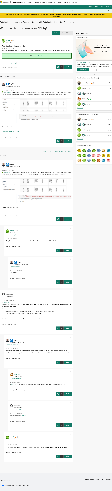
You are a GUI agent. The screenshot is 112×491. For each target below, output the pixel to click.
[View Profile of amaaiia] (8, 40)
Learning (66, 2)
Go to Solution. (39, 56)
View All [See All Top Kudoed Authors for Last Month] (80, 139)
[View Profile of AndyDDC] (11, 84)
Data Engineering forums (10, 22)
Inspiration (36, 2)
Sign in (96, 6)
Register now (56, 16)
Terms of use (99, 479)
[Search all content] (89, 11)
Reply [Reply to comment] (67, 141)
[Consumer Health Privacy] (22, 485)
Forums (29, 2)
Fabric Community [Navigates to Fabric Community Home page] (18, 2)
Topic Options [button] (66, 33)
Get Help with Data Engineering (44, 22)
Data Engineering (67, 22)
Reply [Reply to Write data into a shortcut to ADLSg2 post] (67, 67)
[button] (56, 33)
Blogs (59, 2)
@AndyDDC (14, 384)
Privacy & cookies (89, 479)
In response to (11, 234)
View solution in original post (10, 131)
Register (90, 6)
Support (73, 2)
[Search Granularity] (61, 11)
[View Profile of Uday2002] (17, 374)
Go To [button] (107, 6)
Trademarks (108, 479)
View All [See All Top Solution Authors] (80, 108)
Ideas (43, 2)
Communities (51, 2)
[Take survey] (83, 69)
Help (102, 6)
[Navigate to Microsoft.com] (4, 2)
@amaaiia (8, 92)
